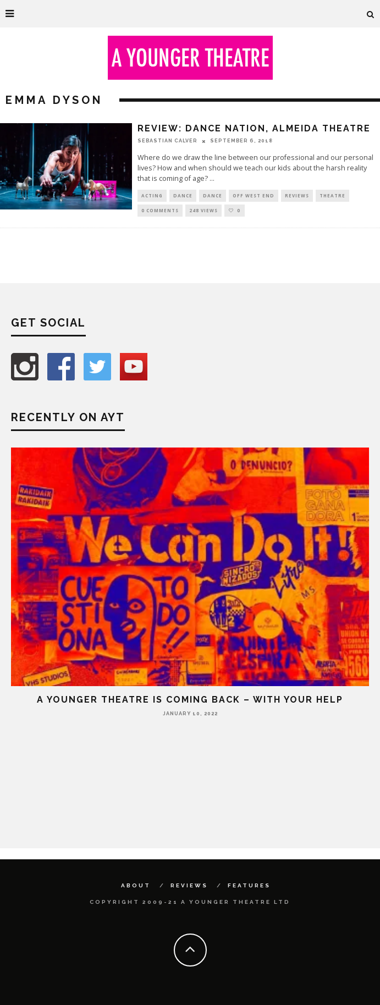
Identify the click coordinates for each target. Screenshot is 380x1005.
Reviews (297, 195)
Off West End (253, 195)
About (136, 885)
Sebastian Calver (167, 140)
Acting (152, 195)
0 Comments (160, 210)
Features (249, 885)
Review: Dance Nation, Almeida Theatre (254, 128)
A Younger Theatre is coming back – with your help (190, 699)
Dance (182, 195)
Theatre (332, 195)
